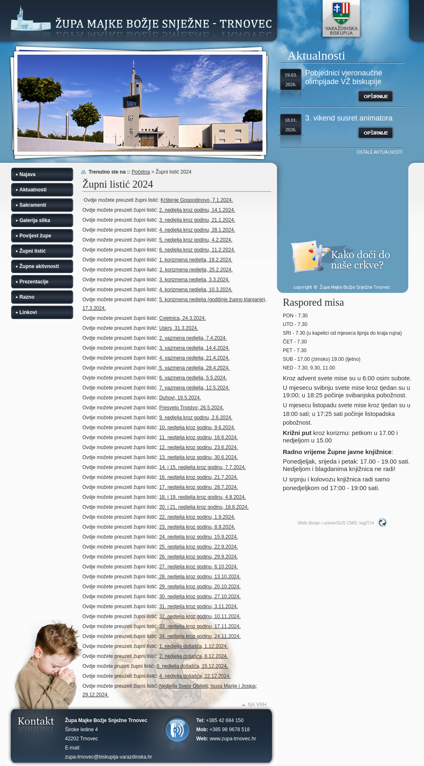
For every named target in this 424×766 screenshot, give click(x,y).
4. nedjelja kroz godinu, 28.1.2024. (197, 230)
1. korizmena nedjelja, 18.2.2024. (195, 260)
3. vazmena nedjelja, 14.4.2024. (194, 348)
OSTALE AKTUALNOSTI (379, 152)
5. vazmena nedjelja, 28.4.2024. (193, 368)
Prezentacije (33, 282)
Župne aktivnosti (39, 266)
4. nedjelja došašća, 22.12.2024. (195, 676)
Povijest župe (35, 236)
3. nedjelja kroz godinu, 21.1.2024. (197, 220)
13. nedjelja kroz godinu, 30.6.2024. (198, 457)
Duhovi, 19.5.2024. (180, 398)
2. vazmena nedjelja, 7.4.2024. (192, 338)
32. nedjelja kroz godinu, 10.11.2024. (200, 616)
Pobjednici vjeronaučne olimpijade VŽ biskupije (343, 77)
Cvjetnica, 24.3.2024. (182, 318)
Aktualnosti (32, 190)
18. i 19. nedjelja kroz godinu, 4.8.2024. (202, 497)
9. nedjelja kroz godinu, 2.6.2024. (195, 417)
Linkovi (28, 312)
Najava (27, 174)
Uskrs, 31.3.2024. (178, 328)
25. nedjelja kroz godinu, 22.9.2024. (198, 547)
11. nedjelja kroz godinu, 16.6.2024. (198, 437)
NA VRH (257, 705)
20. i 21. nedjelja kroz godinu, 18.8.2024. (203, 507)
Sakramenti (32, 205)
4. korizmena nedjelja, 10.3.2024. (195, 289)
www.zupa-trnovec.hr (233, 739)
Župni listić (32, 251)
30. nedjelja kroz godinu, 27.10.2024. (200, 596)
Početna (141, 172)
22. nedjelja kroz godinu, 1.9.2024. (197, 517)
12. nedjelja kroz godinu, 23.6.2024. (198, 447)
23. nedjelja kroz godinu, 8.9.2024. (197, 527)
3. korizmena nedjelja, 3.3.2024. (194, 280)
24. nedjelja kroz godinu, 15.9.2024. (198, 537)
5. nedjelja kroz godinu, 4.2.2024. (195, 240)
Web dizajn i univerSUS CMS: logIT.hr (336, 522)
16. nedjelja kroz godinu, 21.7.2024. (198, 477)
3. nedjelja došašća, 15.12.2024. (192, 666)
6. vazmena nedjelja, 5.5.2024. (192, 378)
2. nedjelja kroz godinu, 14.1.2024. (197, 210)
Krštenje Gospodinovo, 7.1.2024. (197, 200)
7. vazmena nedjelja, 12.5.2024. (194, 388)
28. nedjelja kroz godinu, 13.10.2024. (199, 577)
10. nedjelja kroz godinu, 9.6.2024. (197, 427)
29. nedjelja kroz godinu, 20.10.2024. (200, 587)
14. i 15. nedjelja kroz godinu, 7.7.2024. (202, 467)
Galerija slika (34, 220)
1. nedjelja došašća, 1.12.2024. (193, 646)
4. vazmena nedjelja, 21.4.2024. (194, 358)
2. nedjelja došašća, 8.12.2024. (193, 656)
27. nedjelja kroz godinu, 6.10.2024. (198, 567)
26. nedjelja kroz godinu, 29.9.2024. (198, 557)
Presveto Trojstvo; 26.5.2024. (191, 408)
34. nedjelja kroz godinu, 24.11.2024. (200, 636)
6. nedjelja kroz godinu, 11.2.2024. (197, 250)
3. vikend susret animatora (349, 118)
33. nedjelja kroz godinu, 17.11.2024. (200, 626)
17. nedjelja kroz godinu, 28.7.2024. (198, 487)
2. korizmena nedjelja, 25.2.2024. (196, 270)
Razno (26, 297)
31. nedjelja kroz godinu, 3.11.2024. (198, 606)
